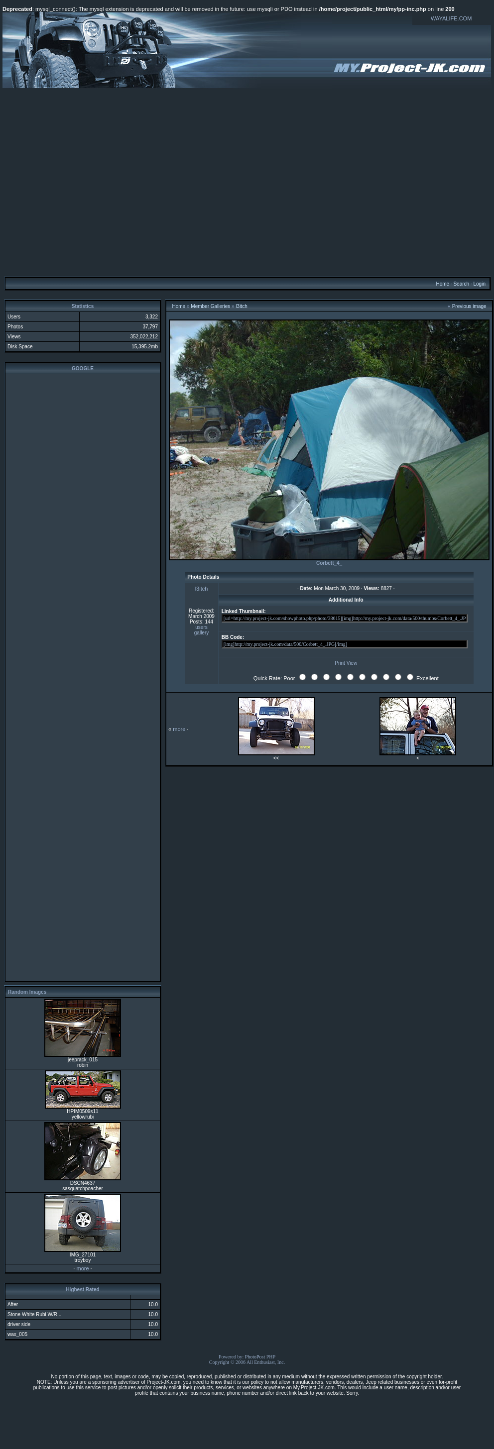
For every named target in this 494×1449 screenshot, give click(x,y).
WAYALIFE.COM (451, 18)
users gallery (201, 629)
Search (461, 284)
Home (442, 284)
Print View (346, 663)
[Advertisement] (245, 182)
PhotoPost (255, 1356)
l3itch (241, 306)
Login (479, 284)
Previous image (469, 306)
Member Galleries (210, 306)
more (82, 1268)
